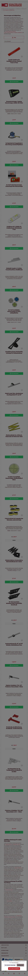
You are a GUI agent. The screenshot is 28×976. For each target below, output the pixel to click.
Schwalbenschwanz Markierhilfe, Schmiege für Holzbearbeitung (14, 352)
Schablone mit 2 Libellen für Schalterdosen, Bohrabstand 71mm (14, 228)
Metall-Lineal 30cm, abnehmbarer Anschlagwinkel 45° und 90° (14, 394)
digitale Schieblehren (18, 32)
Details (14, 540)
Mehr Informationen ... (15, 962)
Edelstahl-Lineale (16, 844)
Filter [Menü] (14, 37)
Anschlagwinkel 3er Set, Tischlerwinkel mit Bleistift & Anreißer (14, 770)
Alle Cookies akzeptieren (14, 968)
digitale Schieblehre (18, 867)
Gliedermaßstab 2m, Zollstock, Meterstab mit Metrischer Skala (14, 435)
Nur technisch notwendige (10, 965)
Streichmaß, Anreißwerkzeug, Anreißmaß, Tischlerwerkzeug (14, 727)
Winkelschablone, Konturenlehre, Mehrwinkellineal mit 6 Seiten (14, 561)
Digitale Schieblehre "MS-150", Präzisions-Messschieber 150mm (14, 686)
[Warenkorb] (14, 973)
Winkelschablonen (10, 32)
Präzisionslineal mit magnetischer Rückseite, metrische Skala (14, 519)
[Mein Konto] (24, 973)
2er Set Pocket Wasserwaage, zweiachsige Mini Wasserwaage (14, 185)
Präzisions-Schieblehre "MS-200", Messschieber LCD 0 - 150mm (14, 811)
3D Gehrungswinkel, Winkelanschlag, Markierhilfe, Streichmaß (14, 603)
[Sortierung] (14, 41)
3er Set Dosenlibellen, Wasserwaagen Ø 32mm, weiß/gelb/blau (14, 311)
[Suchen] (8, 973)
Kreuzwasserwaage (9, 889)
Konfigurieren (20, 965)
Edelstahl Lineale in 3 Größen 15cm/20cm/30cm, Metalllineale (14, 269)
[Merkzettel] (19, 973)
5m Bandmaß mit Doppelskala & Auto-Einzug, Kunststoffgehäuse (14, 143)
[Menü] (3, 973)
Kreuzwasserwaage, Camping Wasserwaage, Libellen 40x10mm (14, 102)
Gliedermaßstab (9, 31)
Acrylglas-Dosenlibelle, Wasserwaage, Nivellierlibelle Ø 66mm (14, 478)
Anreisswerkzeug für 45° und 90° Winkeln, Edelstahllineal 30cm (14, 644)
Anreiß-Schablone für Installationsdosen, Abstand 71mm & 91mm (14, 61)
